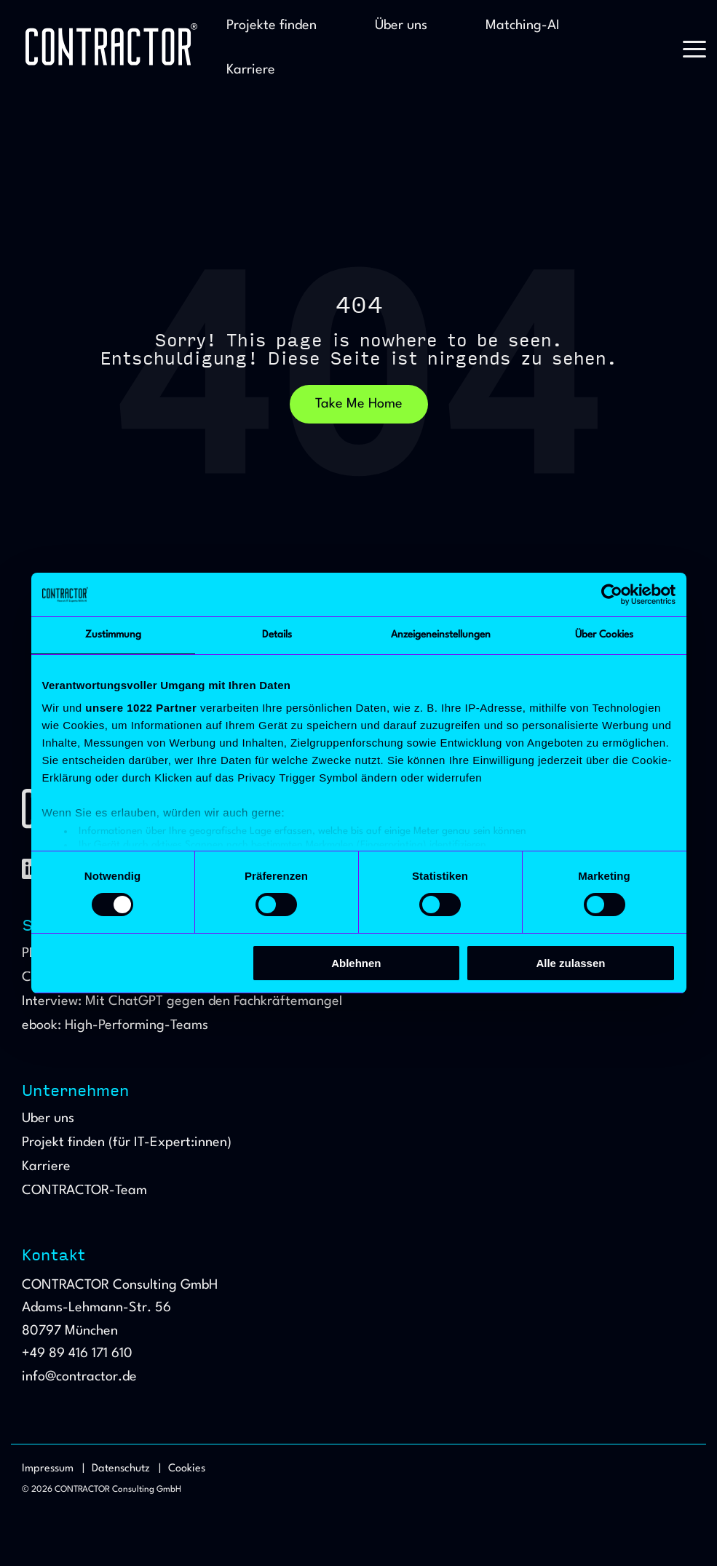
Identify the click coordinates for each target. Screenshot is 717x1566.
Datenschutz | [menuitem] (126, 1468)
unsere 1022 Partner (141, 707)
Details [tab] (277, 634)
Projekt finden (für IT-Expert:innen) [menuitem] (126, 1143)
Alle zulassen (570, 963)
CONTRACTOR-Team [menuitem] (84, 1191)
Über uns (401, 25)
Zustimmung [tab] (113, 634)
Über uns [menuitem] (48, 1119)
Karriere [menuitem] (46, 1167)
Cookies (186, 1468)
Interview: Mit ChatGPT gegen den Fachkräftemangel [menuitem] (182, 1001)
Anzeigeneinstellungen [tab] (441, 634)
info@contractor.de (79, 1376)
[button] (694, 48)
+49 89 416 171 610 (77, 1353)
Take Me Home (359, 403)
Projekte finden (271, 25)
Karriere (250, 69)
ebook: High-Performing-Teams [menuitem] (115, 1026)
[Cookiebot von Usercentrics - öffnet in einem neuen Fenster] (612, 594)
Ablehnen (356, 963)
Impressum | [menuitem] (53, 1468)
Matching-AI (523, 25)
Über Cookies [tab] (604, 634)
